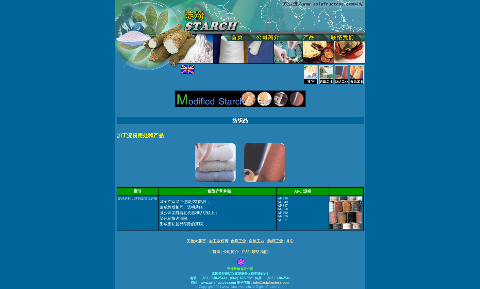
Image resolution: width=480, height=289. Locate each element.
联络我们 (260, 251)
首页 (216, 251)
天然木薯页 (196, 241)
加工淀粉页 (218, 241)
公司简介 (231, 251)
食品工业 (238, 241)
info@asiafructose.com (271, 282)
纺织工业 (275, 241)
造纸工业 (256, 241)
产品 (245, 251)
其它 (290, 241)
